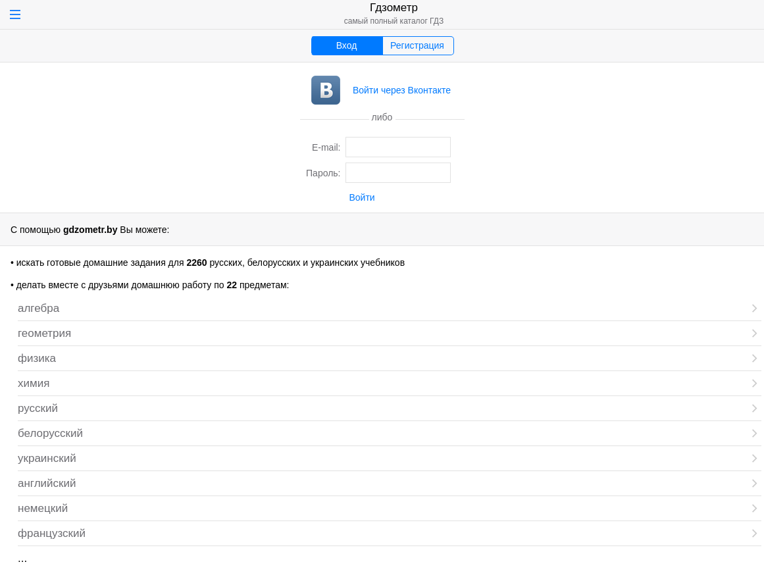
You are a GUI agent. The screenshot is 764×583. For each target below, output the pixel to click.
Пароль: (323, 173)
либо (382, 116)
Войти (362, 197)
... (22, 558)
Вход (346, 45)
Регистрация (417, 45)
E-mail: (326, 147)
